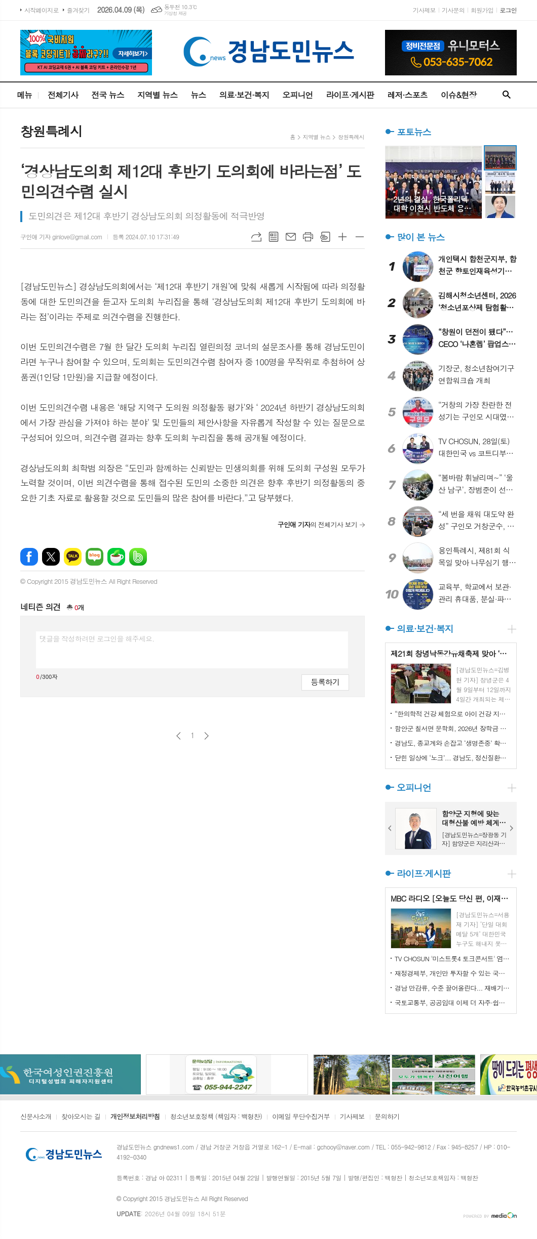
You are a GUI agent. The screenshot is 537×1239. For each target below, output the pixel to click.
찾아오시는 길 (80, 1117)
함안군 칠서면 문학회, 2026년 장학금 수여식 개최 (453, 728)
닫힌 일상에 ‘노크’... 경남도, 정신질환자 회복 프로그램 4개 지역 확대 (453, 757)
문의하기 (387, 1117)
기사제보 (424, 10)
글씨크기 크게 (342, 237)
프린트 (308, 237)
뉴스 (198, 95)
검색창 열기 (506, 95)
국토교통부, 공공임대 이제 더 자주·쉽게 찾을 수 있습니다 (453, 1002)
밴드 (138, 557)
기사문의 (453, 10)
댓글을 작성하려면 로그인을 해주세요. (97, 638)
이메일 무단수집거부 (301, 1117)
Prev (390, 828)
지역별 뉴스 (157, 95)
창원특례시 (351, 137)
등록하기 (325, 681)
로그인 (508, 10)
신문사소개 (35, 1117)
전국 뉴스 (107, 95)
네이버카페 (116, 557)
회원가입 (482, 10)
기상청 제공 (175, 13)
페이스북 (29, 557)
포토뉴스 (414, 131)
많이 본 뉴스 (420, 237)
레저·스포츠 (407, 95)
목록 (274, 237)
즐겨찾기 (78, 10)
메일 (291, 237)
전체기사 (63, 95)
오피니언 (297, 95)
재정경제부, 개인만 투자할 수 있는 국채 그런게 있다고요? (453, 973)
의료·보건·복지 (244, 95)
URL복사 (256, 237)
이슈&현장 (459, 95)
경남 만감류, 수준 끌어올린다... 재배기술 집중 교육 (453, 988)
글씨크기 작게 (360, 237)
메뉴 (24, 95)
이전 (178, 736)
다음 (206, 736)
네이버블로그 (94, 557)
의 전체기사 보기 (317, 524)
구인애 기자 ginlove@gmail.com (61, 236)
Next (512, 828)
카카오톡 (73, 557)
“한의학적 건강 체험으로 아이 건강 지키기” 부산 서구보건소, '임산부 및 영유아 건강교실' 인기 (453, 713)
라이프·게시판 (350, 95)
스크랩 (325, 237)
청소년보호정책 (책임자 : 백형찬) (216, 1117)
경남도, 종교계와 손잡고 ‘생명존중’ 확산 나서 (453, 743)
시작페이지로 (41, 10)
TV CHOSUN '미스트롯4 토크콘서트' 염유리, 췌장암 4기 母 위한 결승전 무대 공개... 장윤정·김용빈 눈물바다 (453, 958)
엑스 (51, 557)
